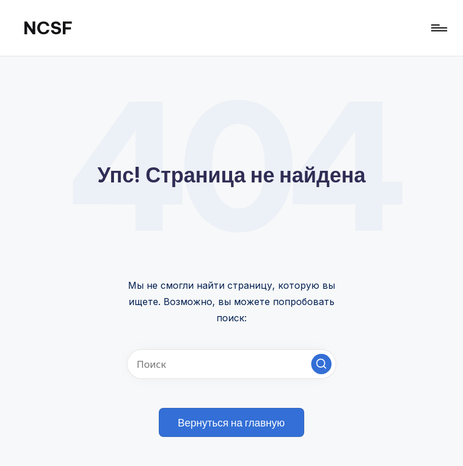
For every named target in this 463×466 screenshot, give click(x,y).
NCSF (48, 28)
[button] (321, 364)
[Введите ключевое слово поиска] (231, 364)
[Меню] (438, 28)
